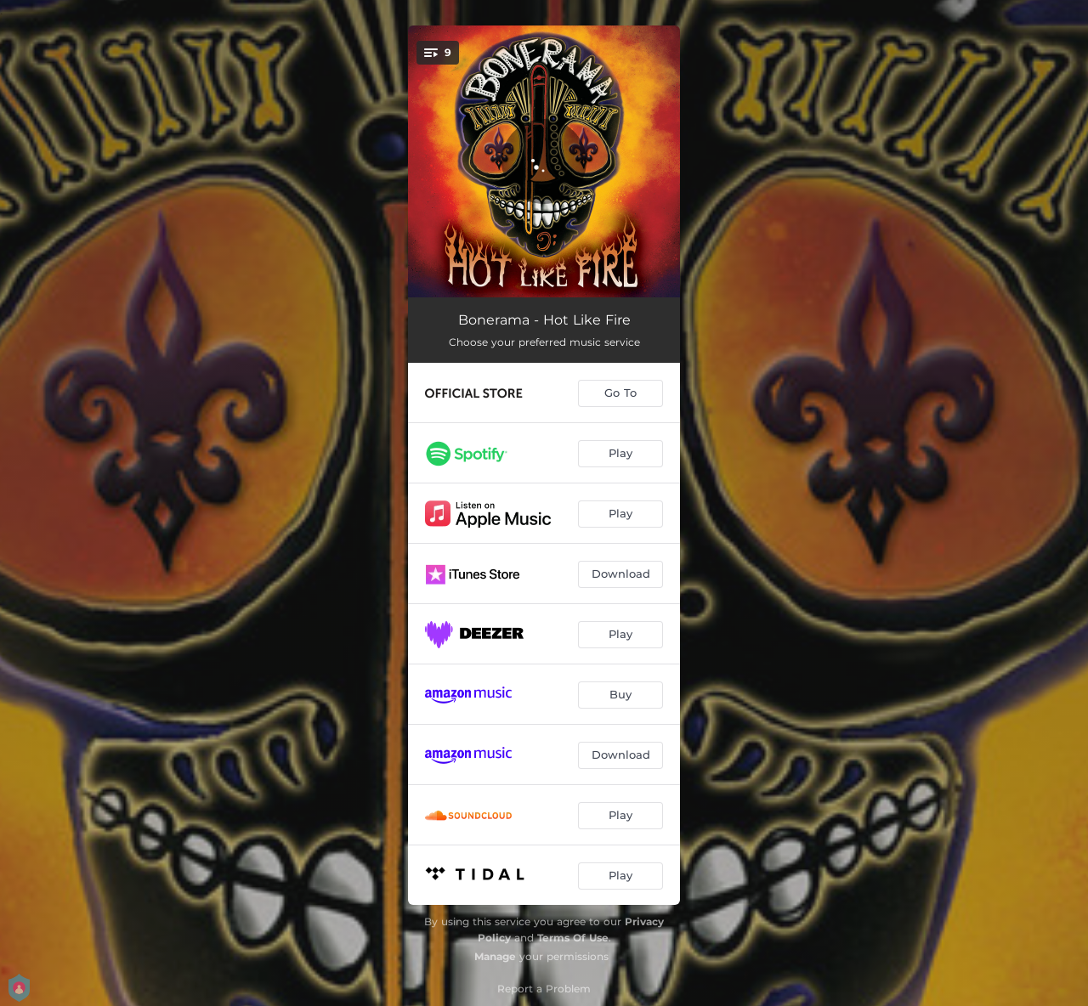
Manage (495, 956)
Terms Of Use (573, 937)
